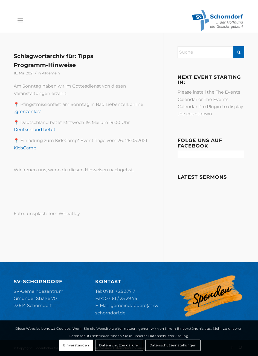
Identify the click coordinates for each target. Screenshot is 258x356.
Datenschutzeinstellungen (172, 345)
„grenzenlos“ (27, 111)
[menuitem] (20, 20)
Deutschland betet (35, 129)
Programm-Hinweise (45, 65)
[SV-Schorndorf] (217, 20)
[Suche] (211, 52)
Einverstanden (76, 345)
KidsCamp (25, 147)
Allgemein (51, 73)
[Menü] (20, 20)
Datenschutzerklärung (119, 345)
